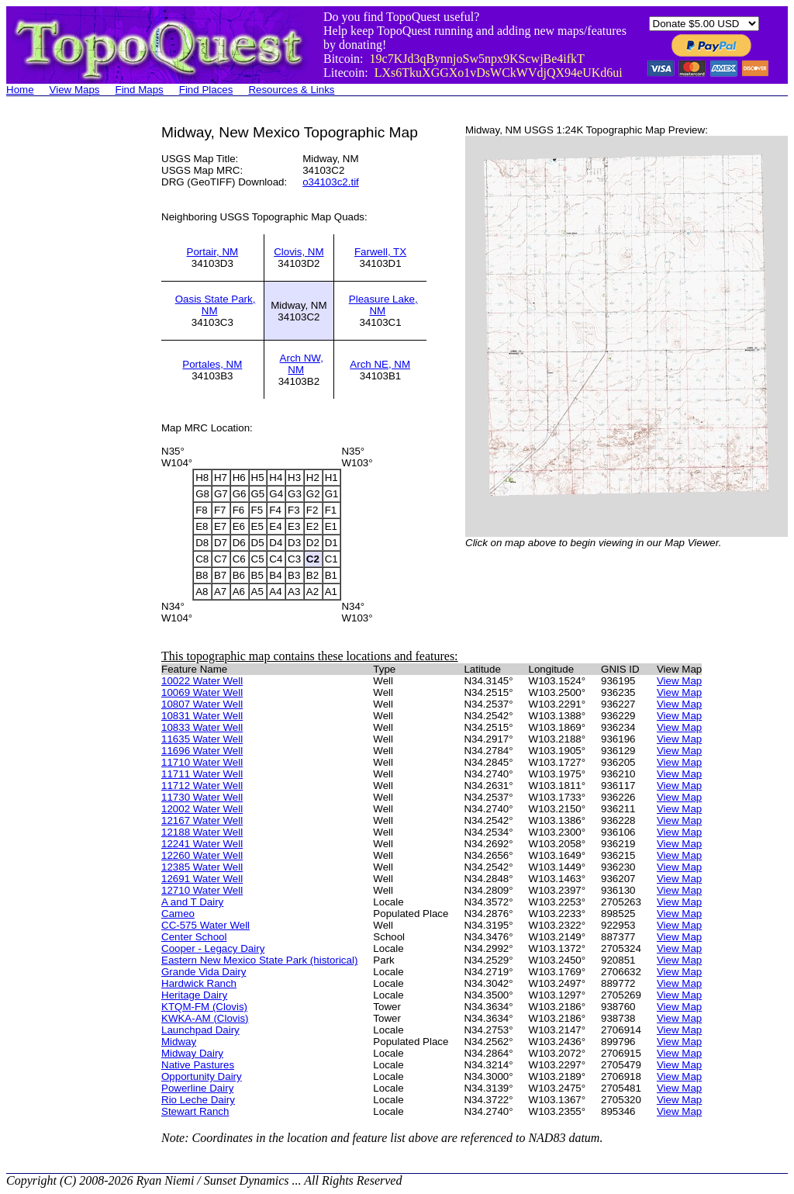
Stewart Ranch (195, 1111)
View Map (679, 681)
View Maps (75, 89)
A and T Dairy (192, 902)
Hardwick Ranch (198, 983)
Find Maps (140, 89)
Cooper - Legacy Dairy (212, 948)
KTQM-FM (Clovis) (204, 1006)
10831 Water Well (202, 716)
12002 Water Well (202, 809)
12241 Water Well (202, 844)
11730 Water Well (202, 797)
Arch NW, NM (301, 364)
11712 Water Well (202, 785)
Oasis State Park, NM (215, 305)
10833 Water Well (202, 727)
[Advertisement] (68, 357)
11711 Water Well (202, 774)
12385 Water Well (202, 867)
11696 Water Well (202, 750)
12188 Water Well (202, 832)
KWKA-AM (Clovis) (205, 1018)
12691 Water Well (202, 878)
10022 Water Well (202, 681)
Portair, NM (213, 252)
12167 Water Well (202, 820)
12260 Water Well (202, 855)
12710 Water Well (202, 890)
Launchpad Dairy (200, 1030)
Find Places (206, 89)
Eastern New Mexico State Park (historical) (259, 960)
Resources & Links (291, 89)
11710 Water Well (202, 762)
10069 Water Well (202, 692)
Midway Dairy (192, 1053)
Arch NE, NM (380, 364)
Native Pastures (197, 1065)
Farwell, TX (380, 252)
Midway (178, 1041)
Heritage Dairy (194, 995)
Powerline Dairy (197, 1088)
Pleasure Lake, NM (383, 305)
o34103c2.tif (330, 182)
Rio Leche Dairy (198, 1100)
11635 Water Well (202, 739)
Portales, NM (212, 364)
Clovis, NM (298, 252)
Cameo (178, 913)
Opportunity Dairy (201, 1076)
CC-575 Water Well (205, 925)
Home (20, 89)
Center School (193, 937)
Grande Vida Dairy (203, 972)
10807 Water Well (202, 704)
